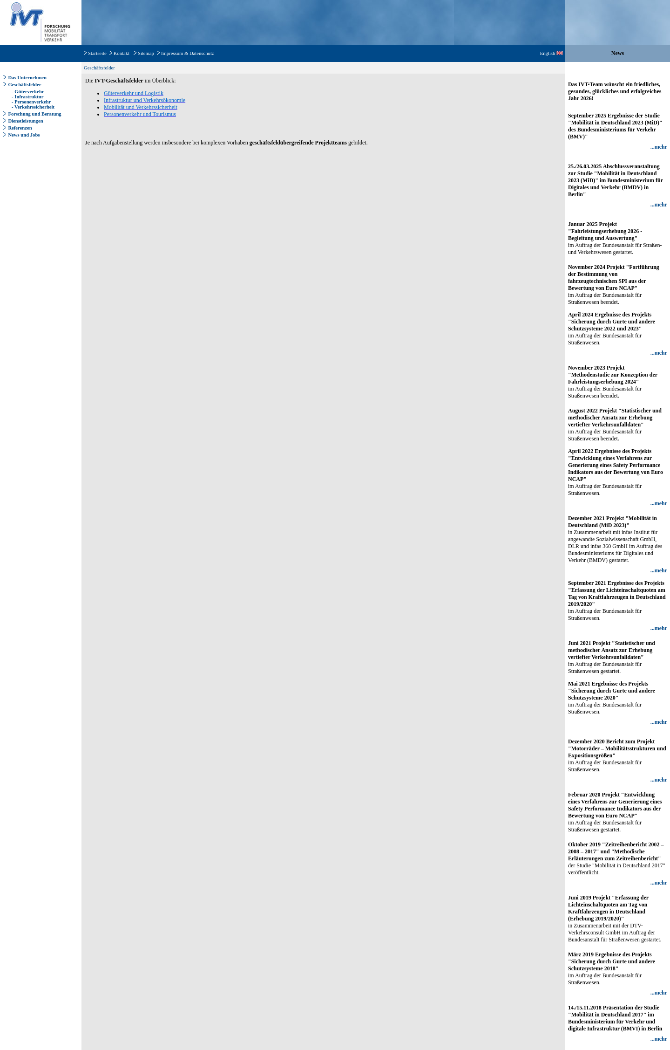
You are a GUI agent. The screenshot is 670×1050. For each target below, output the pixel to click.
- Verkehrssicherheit (32, 107)
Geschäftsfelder (24, 84)
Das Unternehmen (27, 77)
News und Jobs (24, 134)
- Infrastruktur (26, 96)
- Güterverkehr (27, 91)
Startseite (97, 53)
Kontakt (121, 53)
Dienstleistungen (25, 121)
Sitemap (146, 53)
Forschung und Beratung (34, 114)
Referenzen (20, 127)
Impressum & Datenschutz (187, 53)
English (551, 53)
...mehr (658, 147)
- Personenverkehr (30, 101)
